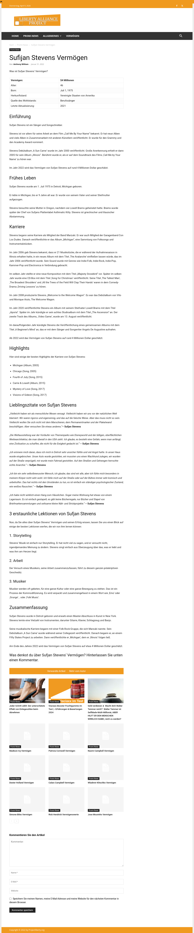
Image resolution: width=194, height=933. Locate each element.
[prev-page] (11, 821)
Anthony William (21, 64)
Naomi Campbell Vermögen (101, 751)
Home (15, 35)
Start (11, 45)
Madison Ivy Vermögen (20, 751)
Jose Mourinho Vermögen (100, 814)
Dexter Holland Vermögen (21, 782)
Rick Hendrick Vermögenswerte (64, 814)
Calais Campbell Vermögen (61, 782)
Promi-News (30, 35)
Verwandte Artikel (56, 671)
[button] (181, 36)
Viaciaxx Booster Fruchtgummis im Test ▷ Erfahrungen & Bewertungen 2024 (65, 709)
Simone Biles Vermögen (20, 814)
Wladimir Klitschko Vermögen (102, 782)
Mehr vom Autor (77, 671)
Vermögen (72, 35)
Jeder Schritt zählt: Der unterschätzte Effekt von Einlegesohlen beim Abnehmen (27, 709)
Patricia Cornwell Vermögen (62, 751)
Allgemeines (52, 35)
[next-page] (17, 821)
